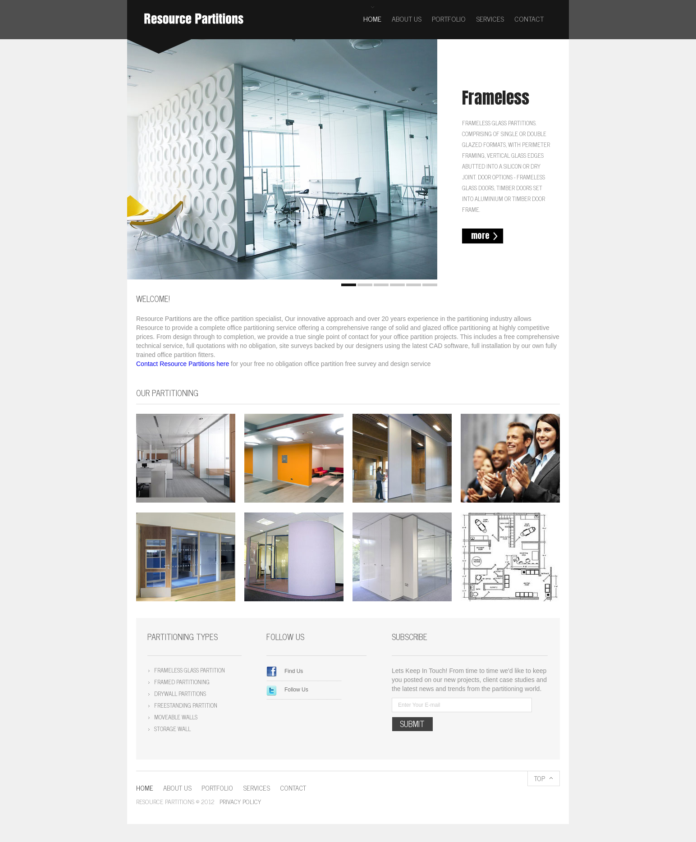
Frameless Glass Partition (189, 670)
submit (412, 723)
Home (372, 18)
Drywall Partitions (180, 693)
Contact (529, 18)
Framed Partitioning (182, 681)
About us (406, 18)
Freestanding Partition (185, 705)
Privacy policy (240, 801)
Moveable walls (175, 717)
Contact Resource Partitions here (182, 363)
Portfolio (449, 18)
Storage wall (172, 728)
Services (490, 18)
